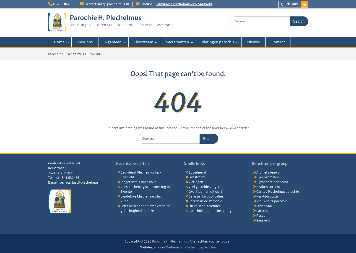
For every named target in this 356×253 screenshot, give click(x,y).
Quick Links (290, 4)
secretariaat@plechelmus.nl (107, 4)
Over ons (85, 42)
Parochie (263, 210)
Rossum (262, 215)
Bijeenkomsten (267, 177)
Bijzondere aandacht (272, 182)
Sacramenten (177, 42)
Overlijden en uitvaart (205, 191)
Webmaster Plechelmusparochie (191, 247)
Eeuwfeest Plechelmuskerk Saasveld (184, 4)
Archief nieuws (267, 172)
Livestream (143, 42)
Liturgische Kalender (204, 206)
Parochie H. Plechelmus (106, 18)
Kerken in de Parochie (205, 201)
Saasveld (263, 220)
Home (59, 42)
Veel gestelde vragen (204, 186)
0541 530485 (63, 4)
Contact (278, 42)
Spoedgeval (197, 172)
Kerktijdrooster (267, 196)
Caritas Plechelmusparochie (277, 191)
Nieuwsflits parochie (272, 201)
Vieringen (196, 182)
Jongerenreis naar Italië (138, 182)
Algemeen (113, 42)
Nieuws (253, 42)
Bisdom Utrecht (268, 186)
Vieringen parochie (218, 42)
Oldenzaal (264, 206)
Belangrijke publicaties (206, 196)
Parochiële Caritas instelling (210, 210)
